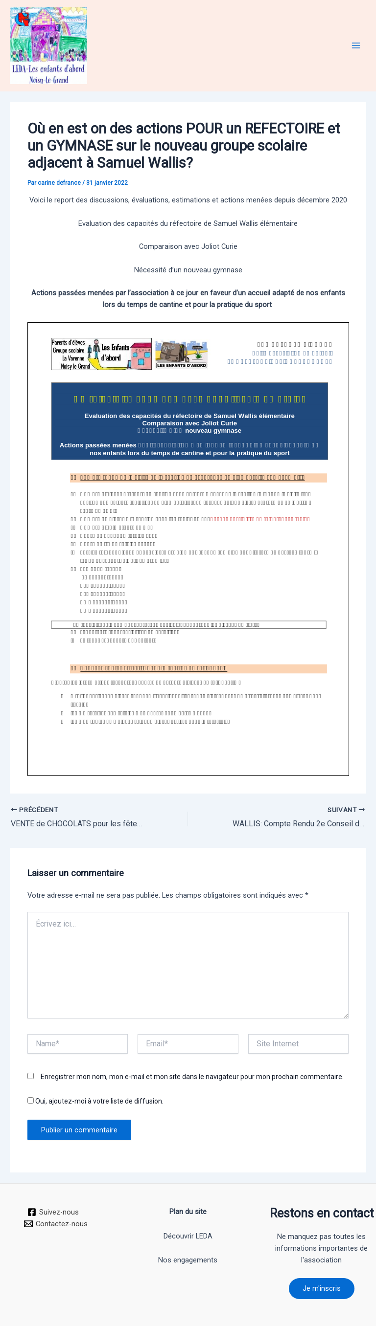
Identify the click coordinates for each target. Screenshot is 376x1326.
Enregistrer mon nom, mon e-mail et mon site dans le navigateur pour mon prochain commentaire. (192, 1077)
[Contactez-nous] (56, 1223)
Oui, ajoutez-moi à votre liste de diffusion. (95, 1101)
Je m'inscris (322, 1288)
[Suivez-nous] (53, 1212)
